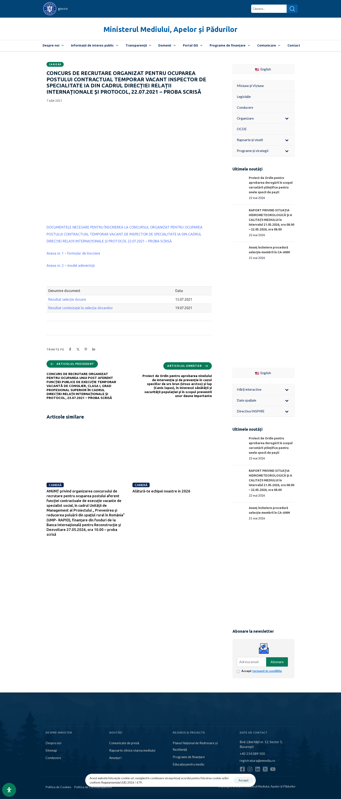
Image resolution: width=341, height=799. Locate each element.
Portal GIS (192, 45)
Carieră (55, 64)
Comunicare (268, 45)
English (263, 69)
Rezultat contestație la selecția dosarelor (80, 308)
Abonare (277, 662)
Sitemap (51, 750)
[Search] (292, 9)
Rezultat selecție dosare (67, 299)
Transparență (138, 45)
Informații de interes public (94, 45)
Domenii (167, 45)
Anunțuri (115, 758)
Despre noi (53, 45)
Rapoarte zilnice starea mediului (132, 750)
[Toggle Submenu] (286, 118)
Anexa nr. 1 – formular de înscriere (73, 253)
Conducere (53, 758)
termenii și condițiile (267, 671)
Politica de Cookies (58, 787)
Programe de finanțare (230, 45)
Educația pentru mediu (188, 764)
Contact (294, 45)
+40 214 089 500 (252, 754)
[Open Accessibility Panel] (9, 790)
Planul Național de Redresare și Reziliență (195, 746)
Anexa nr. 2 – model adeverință (71, 265)
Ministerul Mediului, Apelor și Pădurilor (170, 29)
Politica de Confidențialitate (93, 787)
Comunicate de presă (124, 743)
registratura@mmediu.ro (257, 760)
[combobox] (269, 9)
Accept (261, 671)
